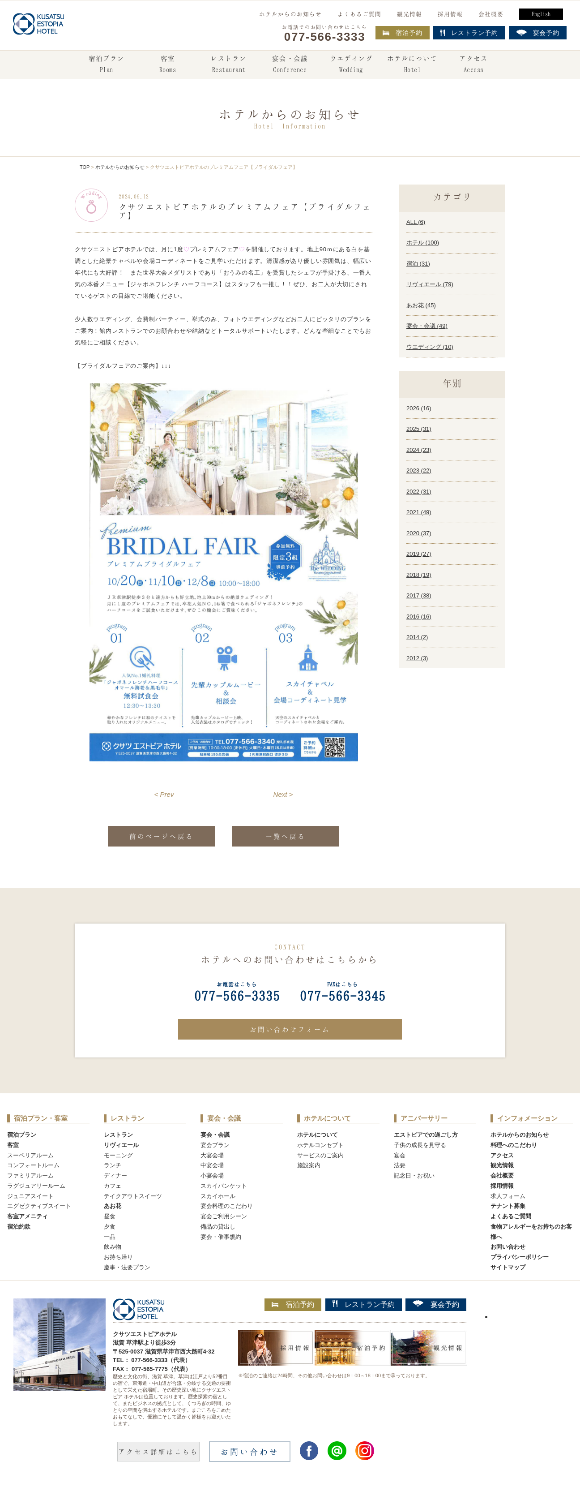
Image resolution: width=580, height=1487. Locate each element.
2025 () (418, 428)
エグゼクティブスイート (39, 1206)
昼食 (109, 1216)
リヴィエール (121, 1145)
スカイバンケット (223, 1185)
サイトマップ (507, 1267)
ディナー (115, 1175)
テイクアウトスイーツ (133, 1196)
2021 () (418, 512)
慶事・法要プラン (127, 1267)
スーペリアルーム (30, 1155)
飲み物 (112, 1246)
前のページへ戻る (161, 836)
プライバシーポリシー (519, 1257)
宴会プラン (215, 1145)
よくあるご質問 (359, 14)
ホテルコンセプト (320, 1145)
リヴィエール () (429, 284)
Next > (283, 794)
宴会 (399, 1155)
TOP (85, 167)
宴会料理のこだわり (226, 1206)
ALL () (415, 222)
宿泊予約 (402, 32)
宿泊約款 (18, 1226)
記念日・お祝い (414, 1175)
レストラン (229, 65)
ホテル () (422, 242)
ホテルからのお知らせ (290, 14)
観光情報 (409, 14)
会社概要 (490, 14)
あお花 (112, 1206)
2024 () (418, 450)
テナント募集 (507, 1206)
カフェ (112, 1185)
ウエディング (351, 65)
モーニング (118, 1155)
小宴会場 (212, 1175)
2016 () (418, 616)
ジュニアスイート (30, 1196)
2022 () (418, 491)
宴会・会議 (290, 65)
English (541, 14)
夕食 (109, 1226)
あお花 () (421, 305)
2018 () (418, 575)
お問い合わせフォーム (290, 1029)
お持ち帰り (118, 1257)
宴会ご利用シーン (223, 1216)
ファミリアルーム (30, 1175)
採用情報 (450, 14)
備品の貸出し (217, 1226)
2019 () (418, 553)
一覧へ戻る (285, 836)
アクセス (473, 65)
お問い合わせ (507, 1246)
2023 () (418, 470)
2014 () (417, 637)
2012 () (417, 658)
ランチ (112, 1165)
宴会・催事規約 (220, 1236)
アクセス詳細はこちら (158, 1451)
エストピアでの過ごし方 (426, 1134)
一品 (109, 1236)
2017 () (418, 595)
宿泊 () (418, 263)
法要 (399, 1165)
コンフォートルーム (33, 1165)
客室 (167, 65)
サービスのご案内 (320, 1155)
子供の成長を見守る (420, 1145)
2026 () (418, 408)
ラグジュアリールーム (36, 1185)
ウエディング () (429, 347)
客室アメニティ (27, 1216)
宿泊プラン (106, 65)
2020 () (418, 533)
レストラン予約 (364, 1304)
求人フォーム (507, 1196)
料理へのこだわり (513, 1145)
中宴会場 (212, 1165)
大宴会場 (212, 1155)
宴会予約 (436, 1304)
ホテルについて (412, 65)
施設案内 (308, 1165)
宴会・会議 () (427, 325)
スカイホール (217, 1196)
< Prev (164, 794)
